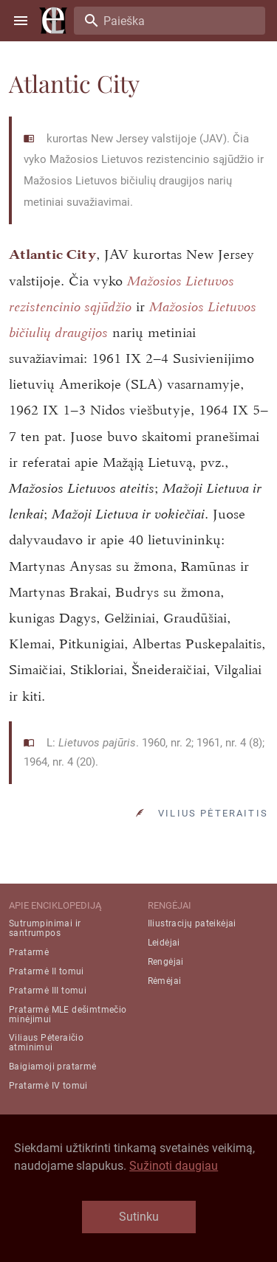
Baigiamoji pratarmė (53, 1066)
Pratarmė (29, 952)
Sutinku (139, 1217)
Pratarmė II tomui (46, 971)
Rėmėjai (165, 981)
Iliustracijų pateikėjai (192, 923)
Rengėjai (166, 962)
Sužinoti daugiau (173, 1166)
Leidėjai (164, 942)
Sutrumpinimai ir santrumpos (45, 928)
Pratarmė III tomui (47, 990)
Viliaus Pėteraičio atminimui (46, 1043)
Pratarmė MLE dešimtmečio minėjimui (68, 1014)
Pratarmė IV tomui (48, 1086)
